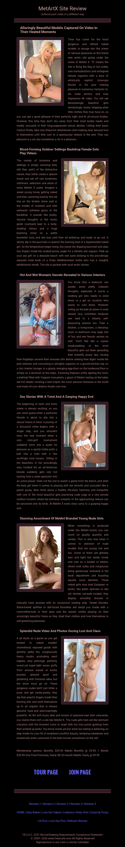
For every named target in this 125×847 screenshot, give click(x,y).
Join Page (80, 772)
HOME (20, 812)
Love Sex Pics (57, 820)
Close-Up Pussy (99, 812)
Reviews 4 (76, 803)
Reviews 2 (49, 803)
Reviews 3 (62, 803)
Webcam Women (77, 820)
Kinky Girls (82, 812)
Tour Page (46, 772)
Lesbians (68, 812)
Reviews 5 (90, 803)
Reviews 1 (35, 803)
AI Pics (43, 820)
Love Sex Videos (51, 812)
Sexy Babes (33, 812)
